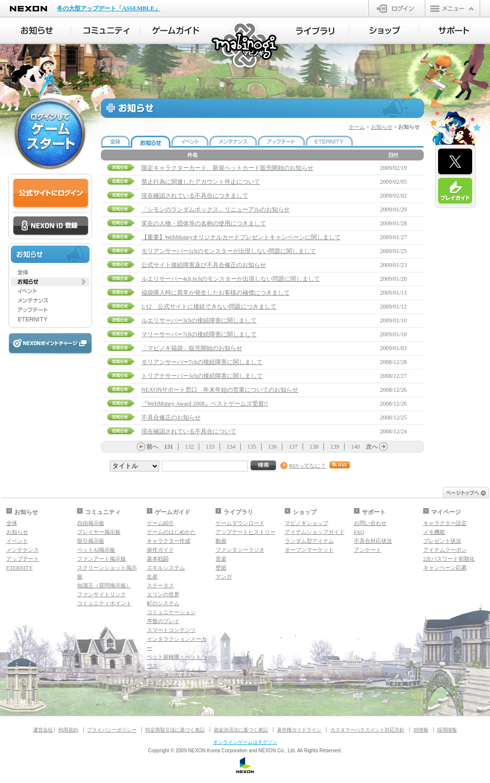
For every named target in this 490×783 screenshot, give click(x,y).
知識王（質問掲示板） (104, 585)
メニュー (452, 8)
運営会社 (43, 729)
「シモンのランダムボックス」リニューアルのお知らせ (215, 209)
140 (355, 446)
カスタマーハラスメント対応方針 (367, 729)
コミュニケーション (171, 612)
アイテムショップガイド (315, 532)
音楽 (221, 559)
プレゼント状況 (442, 541)
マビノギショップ (306, 523)
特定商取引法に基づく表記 (175, 729)
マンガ (224, 576)
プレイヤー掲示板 (99, 532)
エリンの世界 (163, 594)
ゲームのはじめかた (171, 532)
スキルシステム (166, 568)
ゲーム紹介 (160, 523)
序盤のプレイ (163, 621)
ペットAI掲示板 (96, 550)
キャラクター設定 (445, 523)
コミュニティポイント (104, 603)
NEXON (28, 8)
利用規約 (68, 729)
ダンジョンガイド (168, 675)
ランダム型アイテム (309, 541)
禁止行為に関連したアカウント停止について (200, 181)
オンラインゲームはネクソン (245, 742)
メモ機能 (434, 532)
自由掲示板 (90, 523)
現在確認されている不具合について (188, 431)
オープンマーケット (309, 550)
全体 (11, 523)
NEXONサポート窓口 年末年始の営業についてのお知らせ (220, 389)
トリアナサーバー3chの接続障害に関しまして (202, 375)
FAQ (359, 532)
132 (189, 446)
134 (230, 446)
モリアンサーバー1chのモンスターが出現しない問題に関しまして (228, 251)
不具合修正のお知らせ (171, 417)
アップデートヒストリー (245, 532)
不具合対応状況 (373, 541)
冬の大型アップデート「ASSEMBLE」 (108, 8)
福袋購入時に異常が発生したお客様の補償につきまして (215, 292)
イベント (17, 541)
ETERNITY (19, 568)
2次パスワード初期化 (449, 559)
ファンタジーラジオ (240, 550)
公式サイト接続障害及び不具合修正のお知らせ (203, 264)
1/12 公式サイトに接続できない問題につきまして (208, 306)
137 (293, 446)
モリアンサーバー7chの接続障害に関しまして (202, 362)
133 (210, 446)
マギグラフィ (163, 683)
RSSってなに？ (307, 466)
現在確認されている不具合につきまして (194, 195)
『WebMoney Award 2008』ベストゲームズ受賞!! (204, 403)
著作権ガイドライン (299, 729)
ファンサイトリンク (101, 594)
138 (314, 446)
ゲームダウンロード (240, 523)
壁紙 (221, 568)
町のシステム (163, 603)
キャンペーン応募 (445, 568)
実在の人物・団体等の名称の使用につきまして (203, 223)
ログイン (397, 8)
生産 (152, 576)
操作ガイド (160, 550)
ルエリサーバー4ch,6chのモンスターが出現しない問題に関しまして (230, 278)
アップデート (22, 559)
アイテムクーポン (445, 550)
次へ (372, 446)
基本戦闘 (158, 559)
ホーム (357, 127)
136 (272, 446)
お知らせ (382, 127)
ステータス (160, 585)
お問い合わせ (370, 523)
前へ (152, 446)
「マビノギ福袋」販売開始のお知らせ (191, 348)
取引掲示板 (90, 541)
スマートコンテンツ (171, 630)
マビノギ (245, 45)
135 (251, 446)
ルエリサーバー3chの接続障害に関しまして (199, 320)
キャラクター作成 (168, 541)
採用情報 (447, 729)
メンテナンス (22, 550)
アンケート (367, 550)
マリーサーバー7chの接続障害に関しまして (199, 334)
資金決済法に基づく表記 (241, 729)
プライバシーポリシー (111, 729)
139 (334, 446)
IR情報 (420, 729)
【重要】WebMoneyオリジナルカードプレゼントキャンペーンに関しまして (241, 237)
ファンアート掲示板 (101, 559)
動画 (221, 541)
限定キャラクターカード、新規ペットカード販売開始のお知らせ (227, 167)
